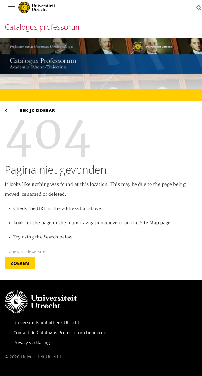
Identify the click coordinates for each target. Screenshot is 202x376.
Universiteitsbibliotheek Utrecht (46, 323)
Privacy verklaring (31, 342)
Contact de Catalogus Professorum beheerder (60, 332)
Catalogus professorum (43, 27)
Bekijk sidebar (37, 110)
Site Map (149, 223)
